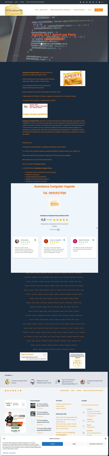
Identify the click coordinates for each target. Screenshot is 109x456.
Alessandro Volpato (24, 240)
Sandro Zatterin (84, 240)
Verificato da (53, 229)
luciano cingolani (55, 240)
